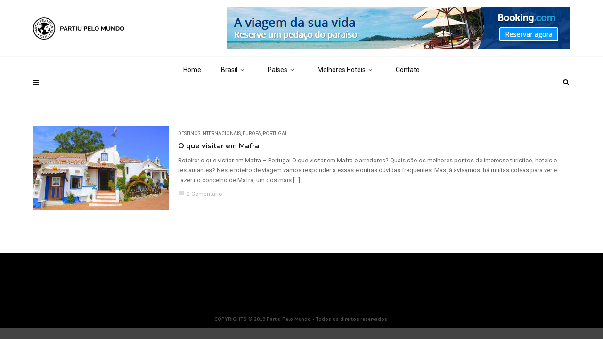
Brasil (234, 94)
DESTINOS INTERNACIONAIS (209, 133)
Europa (252, 133)
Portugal (275, 133)
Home (192, 94)
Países (283, 94)
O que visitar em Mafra (218, 146)
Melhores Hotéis (347, 94)
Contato (408, 94)
